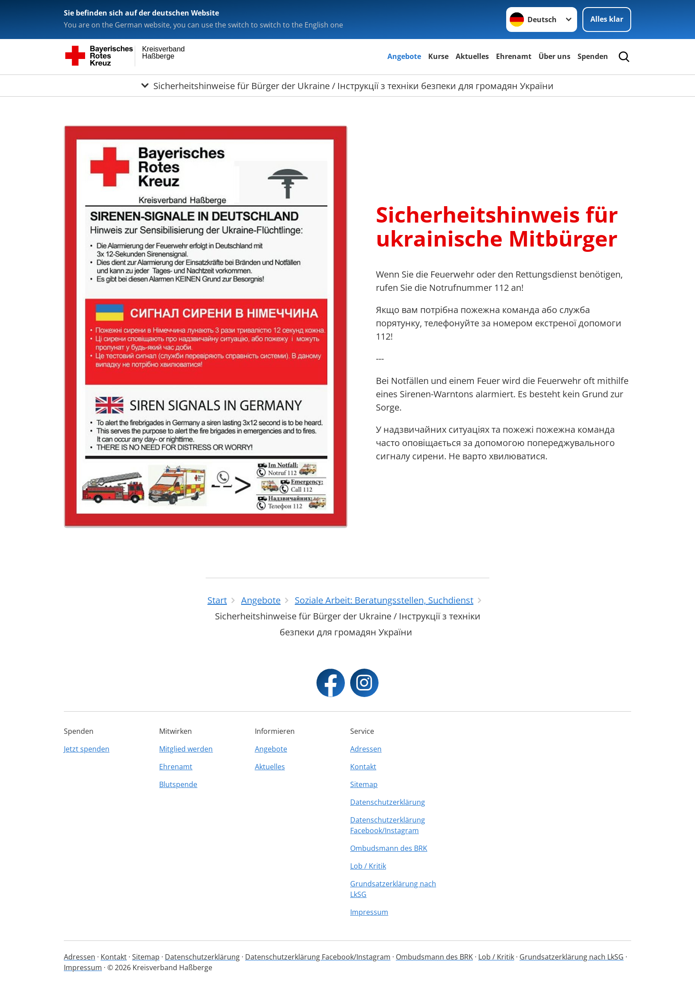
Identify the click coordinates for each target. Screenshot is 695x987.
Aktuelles (472, 56)
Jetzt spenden (86, 749)
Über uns (554, 56)
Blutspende (178, 784)
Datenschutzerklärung (387, 802)
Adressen (366, 749)
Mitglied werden (186, 749)
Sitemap (364, 784)
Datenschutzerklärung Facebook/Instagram (387, 825)
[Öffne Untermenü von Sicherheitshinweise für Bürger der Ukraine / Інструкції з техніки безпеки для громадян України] (347, 85)
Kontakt (363, 767)
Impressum (369, 912)
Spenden (593, 56)
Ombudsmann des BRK (388, 848)
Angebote (404, 56)
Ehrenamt (513, 56)
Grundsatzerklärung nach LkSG (393, 889)
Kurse (438, 56)
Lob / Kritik (368, 866)
